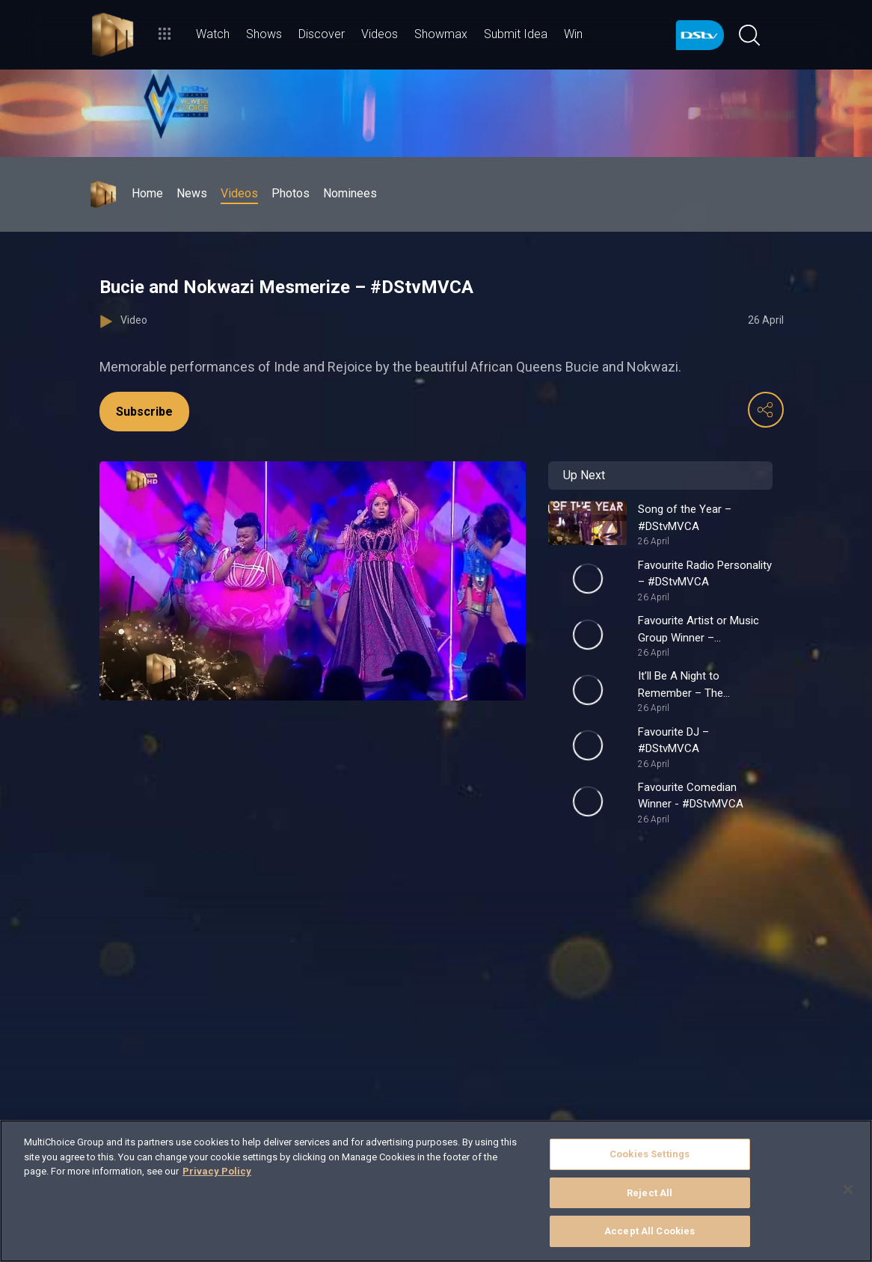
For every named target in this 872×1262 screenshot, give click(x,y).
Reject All (649, 1192)
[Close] (848, 1189)
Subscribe (144, 411)
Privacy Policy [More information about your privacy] (216, 1171)
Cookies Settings (650, 1154)
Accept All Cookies (649, 1231)
